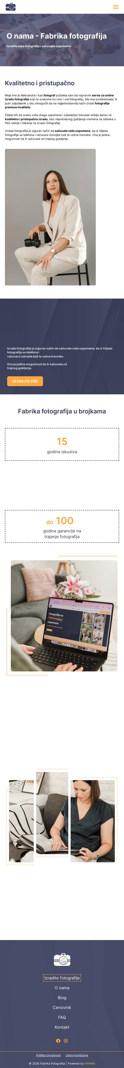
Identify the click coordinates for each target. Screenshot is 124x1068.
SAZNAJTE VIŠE (25, 381)
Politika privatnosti (48, 1055)
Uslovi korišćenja (77, 1055)
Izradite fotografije (62, 978)
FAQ (62, 1017)
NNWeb (90, 1063)
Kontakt (62, 1027)
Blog (62, 997)
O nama (62, 987)
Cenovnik (62, 1007)
